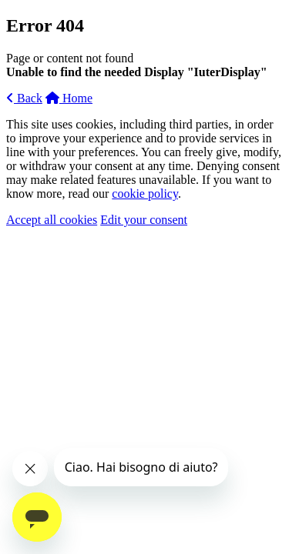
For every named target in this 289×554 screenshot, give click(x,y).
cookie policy (145, 193)
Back (24, 98)
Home (68, 98)
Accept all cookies (51, 219)
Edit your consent (143, 219)
